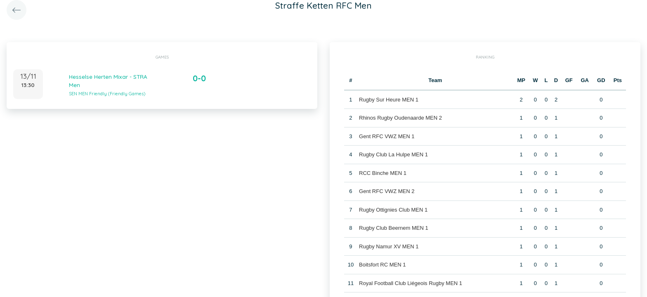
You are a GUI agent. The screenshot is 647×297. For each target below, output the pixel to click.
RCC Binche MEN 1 (382, 173)
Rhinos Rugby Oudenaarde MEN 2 (400, 118)
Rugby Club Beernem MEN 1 (393, 228)
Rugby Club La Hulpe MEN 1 (393, 154)
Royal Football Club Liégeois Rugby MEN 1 (410, 283)
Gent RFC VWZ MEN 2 (386, 191)
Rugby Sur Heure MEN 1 (388, 100)
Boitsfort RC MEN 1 (382, 265)
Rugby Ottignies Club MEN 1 (393, 210)
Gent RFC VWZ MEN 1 (386, 136)
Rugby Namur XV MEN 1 (389, 246)
